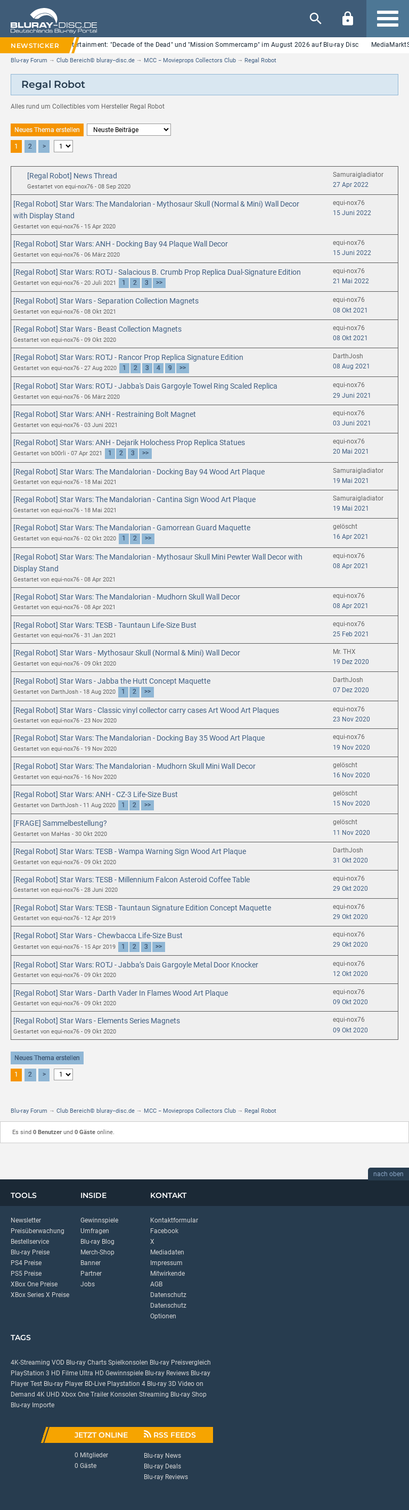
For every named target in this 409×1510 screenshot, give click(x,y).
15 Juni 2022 (352, 213)
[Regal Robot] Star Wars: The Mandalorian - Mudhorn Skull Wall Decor (126, 597)
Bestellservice (30, 1241)
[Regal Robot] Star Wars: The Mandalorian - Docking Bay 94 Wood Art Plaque (139, 471)
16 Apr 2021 (351, 536)
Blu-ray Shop (188, 1394)
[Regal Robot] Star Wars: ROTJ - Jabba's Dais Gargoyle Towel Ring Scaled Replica (145, 386)
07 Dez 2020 (351, 690)
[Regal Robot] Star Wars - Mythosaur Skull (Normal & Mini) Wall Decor (126, 653)
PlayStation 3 (30, 1373)
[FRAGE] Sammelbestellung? (60, 823)
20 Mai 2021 (351, 451)
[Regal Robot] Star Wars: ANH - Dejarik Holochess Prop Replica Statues (129, 442)
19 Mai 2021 (351, 481)
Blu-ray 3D (161, 1384)
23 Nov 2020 (351, 719)
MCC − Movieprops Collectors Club (190, 60)
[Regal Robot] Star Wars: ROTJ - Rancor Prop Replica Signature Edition (128, 357)
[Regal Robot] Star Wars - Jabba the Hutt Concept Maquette (111, 681)
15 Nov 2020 (351, 803)
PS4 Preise (26, 1263)
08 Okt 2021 (350, 310)
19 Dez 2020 (351, 662)
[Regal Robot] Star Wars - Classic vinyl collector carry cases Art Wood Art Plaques (146, 710)
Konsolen (123, 1394)
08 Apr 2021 (351, 566)
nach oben (388, 1174)
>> (159, 282)
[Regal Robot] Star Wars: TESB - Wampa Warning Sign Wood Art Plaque (129, 851)
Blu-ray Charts (86, 1362)
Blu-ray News (162, 1455)
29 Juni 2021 (352, 395)
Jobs (87, 1284)
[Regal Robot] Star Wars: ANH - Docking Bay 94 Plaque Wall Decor (120, 244)
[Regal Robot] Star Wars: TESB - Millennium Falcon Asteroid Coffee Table (131, 879)
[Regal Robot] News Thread (72, 175)
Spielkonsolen (128, 1362)
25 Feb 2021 (351, 634)
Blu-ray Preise (30, 1252)
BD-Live (95, 1384)
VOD (58, 1362)
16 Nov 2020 (351, 775)
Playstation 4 (126, 1384)
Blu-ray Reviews (167, 1373)
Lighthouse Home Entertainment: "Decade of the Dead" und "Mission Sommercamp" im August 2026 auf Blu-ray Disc (183, 44)
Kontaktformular (174, 1220)
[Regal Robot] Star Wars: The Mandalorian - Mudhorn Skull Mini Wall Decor (134, 766)
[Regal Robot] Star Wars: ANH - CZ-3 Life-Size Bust (95, 794)
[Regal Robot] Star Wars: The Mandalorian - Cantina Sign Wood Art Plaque (134, 499)
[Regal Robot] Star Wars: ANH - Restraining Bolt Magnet (104, 414)
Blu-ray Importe (32, 1405)
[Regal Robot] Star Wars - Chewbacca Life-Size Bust (98, 935)
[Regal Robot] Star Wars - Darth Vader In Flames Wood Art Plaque (120, 993)
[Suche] (316, 19)
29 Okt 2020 (350, 888)
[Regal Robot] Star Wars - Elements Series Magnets (96, 1020)
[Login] (348, 19)
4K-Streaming (30, 1362)
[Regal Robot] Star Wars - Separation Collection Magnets (106, 301)
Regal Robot (260, 60)
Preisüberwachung (37, 1231)
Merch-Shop (97, 1252)
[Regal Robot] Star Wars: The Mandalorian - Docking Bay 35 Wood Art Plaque (139, 738)
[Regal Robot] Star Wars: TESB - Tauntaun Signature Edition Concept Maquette (142, 908)
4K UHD (48, 1394)
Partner (91, 1273)
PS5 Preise (26, 1273)
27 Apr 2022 (351, 184)
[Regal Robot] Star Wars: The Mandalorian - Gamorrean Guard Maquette (131, 527)
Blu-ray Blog (97, 1241)
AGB (156, 1284)
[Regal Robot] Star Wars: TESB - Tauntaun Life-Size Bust (105, 625)
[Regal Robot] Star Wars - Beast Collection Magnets (97, 329)
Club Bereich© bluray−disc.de (95, 60)
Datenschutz (168, 1295)
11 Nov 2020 (351, 832)
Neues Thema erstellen (47, 130)
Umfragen (94, 1231)
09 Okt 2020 (350, 1002)
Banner (90, 1263)
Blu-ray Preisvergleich (180, 1362)
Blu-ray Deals (162, 1466)
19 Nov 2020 (351, 747)
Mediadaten (167, 1252)
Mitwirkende (167, 1273)
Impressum (166, 1263)
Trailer (100, 1394)
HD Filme (64, 1373)
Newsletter (26, 1220)
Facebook (164, 1231)
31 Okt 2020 (350, 860)
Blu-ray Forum (29, 60)
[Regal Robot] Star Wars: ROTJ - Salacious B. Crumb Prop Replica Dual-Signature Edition (157, 272)
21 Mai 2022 (351, 281)
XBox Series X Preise (40, 1295)
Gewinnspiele (99, 1220)
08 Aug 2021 (351, 366)
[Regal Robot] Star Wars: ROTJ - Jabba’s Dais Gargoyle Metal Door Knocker (135, 965)
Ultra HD (91, 1373)
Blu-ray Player (63, 1384)
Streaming (154, 1394)
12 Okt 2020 (350, 974)
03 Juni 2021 (352, 423)
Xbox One (75, 1394)
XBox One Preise (34, 1284)
